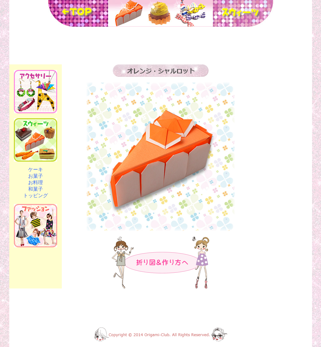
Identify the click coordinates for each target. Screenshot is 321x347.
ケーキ (35, 169)
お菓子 (35, 176)
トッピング (35, 195)
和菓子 (35, 189)
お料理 (35, 182)
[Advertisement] (160, 45)
